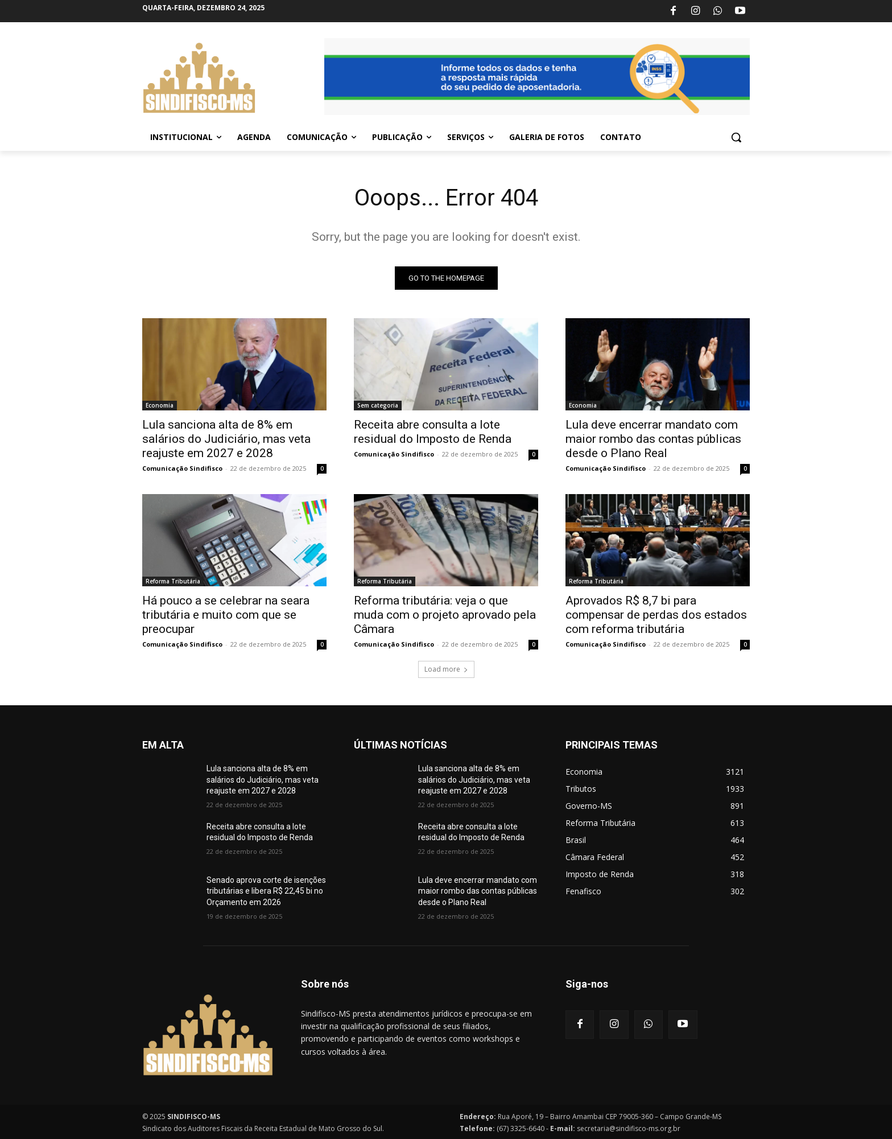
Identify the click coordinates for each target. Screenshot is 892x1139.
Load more (446, 669)
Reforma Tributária (173, 581)
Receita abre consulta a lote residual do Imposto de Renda (432, 432)
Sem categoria (377, 405)
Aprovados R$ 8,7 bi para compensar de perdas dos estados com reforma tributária (656, 615)
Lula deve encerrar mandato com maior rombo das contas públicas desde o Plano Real (653, 439)
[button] (736, 137)
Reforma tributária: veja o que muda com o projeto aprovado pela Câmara (445, 615)
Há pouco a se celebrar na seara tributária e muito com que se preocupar (225, 615)
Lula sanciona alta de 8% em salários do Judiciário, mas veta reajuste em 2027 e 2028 (226, 439)
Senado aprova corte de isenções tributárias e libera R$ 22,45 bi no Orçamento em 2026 (266, 891)
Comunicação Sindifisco (182, 468)
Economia (160, 405)
